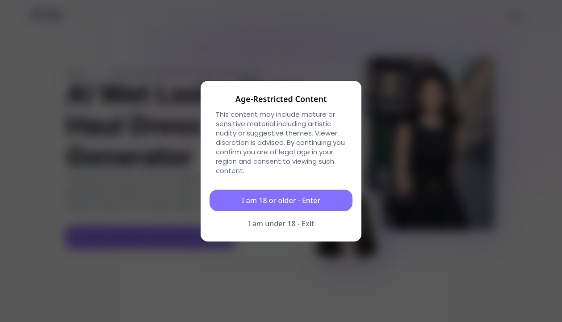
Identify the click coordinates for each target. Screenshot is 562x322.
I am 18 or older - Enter (281, 200)
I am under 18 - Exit (281, 224)
